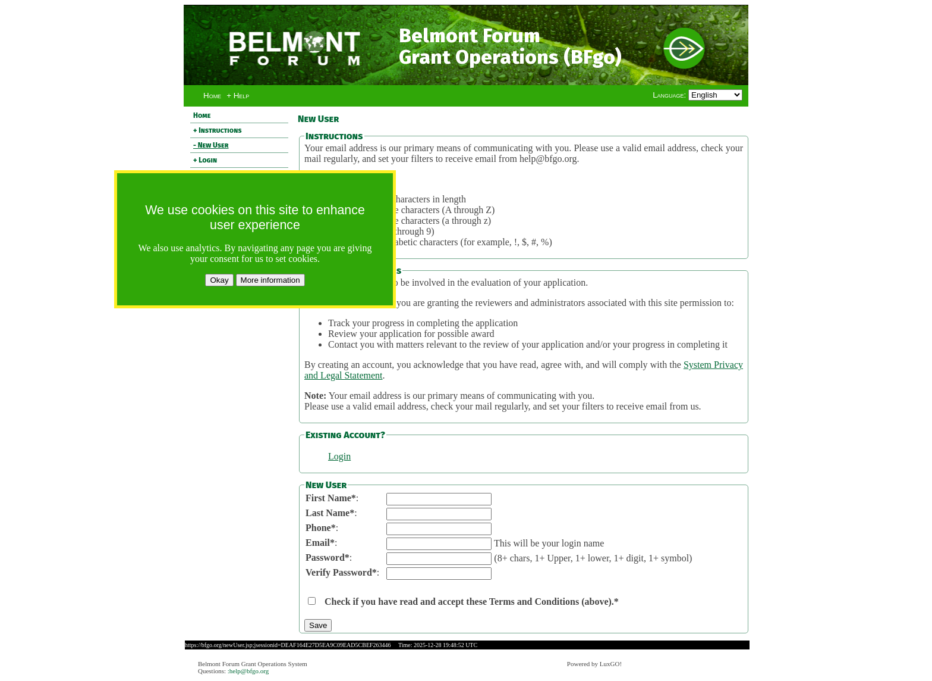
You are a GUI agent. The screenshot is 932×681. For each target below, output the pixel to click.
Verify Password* (341, 572)
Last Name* (330, 513)
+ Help (237, 95)
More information (270, 280)
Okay (219, 280)
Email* (320, 543)
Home (212, 95)
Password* (328, 557)
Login (339, 456)
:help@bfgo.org (248, 670)
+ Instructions (217, 130)
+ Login (205, 160)
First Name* (331, 498)
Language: (670, 94)
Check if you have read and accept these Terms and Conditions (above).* (472, 601)
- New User (211, 145)
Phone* (321, 528)
